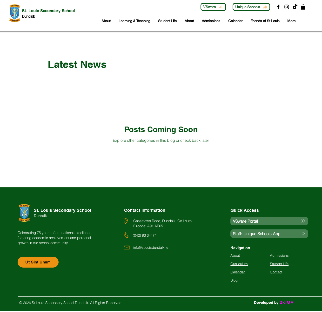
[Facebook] (278, 7)
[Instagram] (287, 7)
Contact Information (144, 210)
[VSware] (213, 7)
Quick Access (244, 210)
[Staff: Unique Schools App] (269, 233)
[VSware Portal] (269, 221)
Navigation (240, 248)
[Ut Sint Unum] (38, 262)
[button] (303, 7)
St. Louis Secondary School (62, 210)
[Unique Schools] (251, 7)
